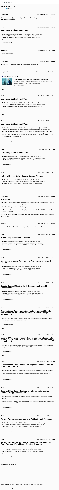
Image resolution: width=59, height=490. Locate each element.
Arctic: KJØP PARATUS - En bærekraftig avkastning (31, 79)
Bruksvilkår (27, 484)
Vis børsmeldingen (8, 42)
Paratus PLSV (8, 6)
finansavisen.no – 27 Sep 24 (11, 76)
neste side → (12, 464)
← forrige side (4, 464)
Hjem (2, 484)
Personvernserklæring (37, 484)
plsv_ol (3, 9)
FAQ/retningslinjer (17, 484)
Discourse (8, 488)
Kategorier (8, 484)
